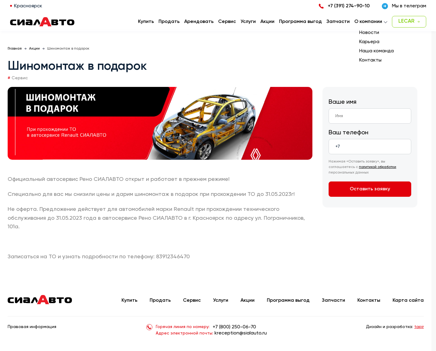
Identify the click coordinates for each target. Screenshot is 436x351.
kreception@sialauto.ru (240, 333)
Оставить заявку (370, 189)
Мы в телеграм (404, 6)
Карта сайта (408, 300)
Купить (129, 300)
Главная (15, 48)
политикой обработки (377, 167)
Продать (169, 21)
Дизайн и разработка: (395, 327)
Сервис (192, 300)
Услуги (220, 300)
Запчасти (333, 300)
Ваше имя (342, 102)
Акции (34, 48)
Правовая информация (32, 327)
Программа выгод (288, 300)
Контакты (368, 300)
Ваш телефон (348, 133)
